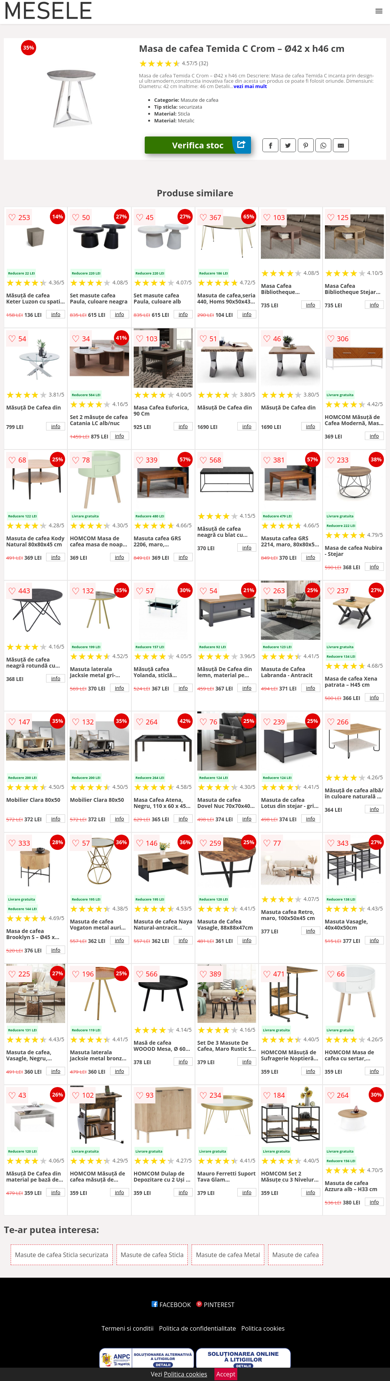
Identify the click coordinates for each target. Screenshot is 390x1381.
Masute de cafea (295, 1255)
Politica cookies (263, 1328)
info (55, 314)
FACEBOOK (171, 1305)
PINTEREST (215, 1305)
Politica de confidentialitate (197, 1328)
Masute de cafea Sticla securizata (61, 1255)
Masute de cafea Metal (228, 1255)
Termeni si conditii (128, 1328)
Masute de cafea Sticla (152, 1255)
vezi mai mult (250, 86)
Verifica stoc (211, 145)
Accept (225, 1374)
